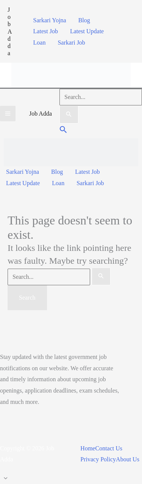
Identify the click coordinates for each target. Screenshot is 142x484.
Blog (84, 20)
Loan (39, 42)
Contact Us (108, 448)
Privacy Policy (98, 459)
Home (87, 448)
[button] (63, 130)
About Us (127, 459)
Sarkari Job (71, 42)
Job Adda (10, 31)
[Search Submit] (68, 114)
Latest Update (87, 31)
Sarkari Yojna (49, 20)
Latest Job (45, 31)
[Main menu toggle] (8, 113)
